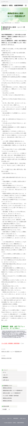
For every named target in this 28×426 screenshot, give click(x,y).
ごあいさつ (5, 374)
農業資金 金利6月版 (6, 358)
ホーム (4, 372)
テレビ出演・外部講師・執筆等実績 (10, 343)
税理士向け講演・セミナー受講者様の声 (11, 351)
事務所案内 (5, 377)
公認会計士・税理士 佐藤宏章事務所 (12, 5)
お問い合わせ (5, 1)
